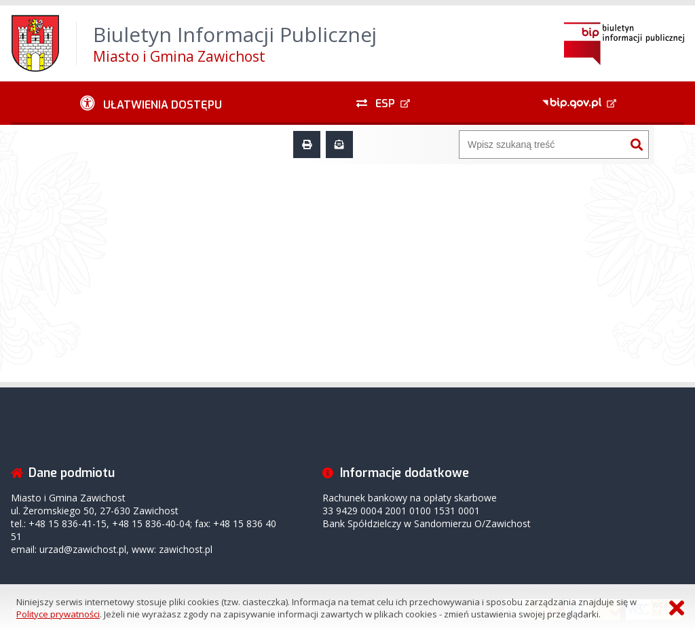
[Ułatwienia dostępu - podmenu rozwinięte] (151, 103)
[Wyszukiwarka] (542, 144)
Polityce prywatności (58, 614)
